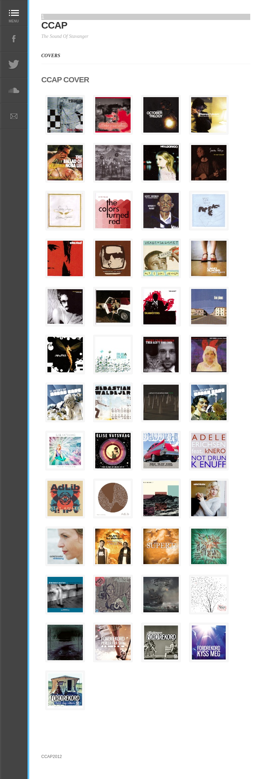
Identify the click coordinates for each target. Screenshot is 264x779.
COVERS (50, 55)
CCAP (54, 25)
